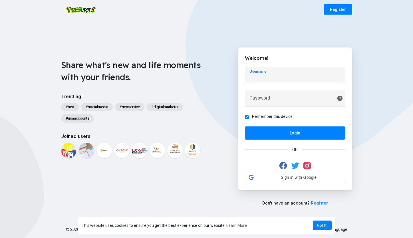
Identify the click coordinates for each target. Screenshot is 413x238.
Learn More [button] (236, 225)
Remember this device (272, 116)
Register (338, 9)
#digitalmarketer (164, 107)
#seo (70, 107)
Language (336, 229)
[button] (295, 177)
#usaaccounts (77, 118)
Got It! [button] (322, 225)
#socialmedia (97, 107)
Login (295, 133)
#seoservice (130, 107)
